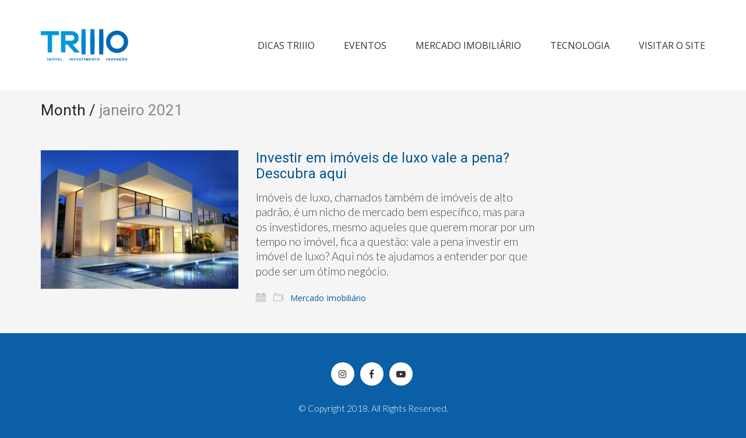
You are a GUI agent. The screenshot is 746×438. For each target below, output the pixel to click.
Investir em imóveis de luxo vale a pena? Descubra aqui (382, 165)
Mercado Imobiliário (328, 298)
